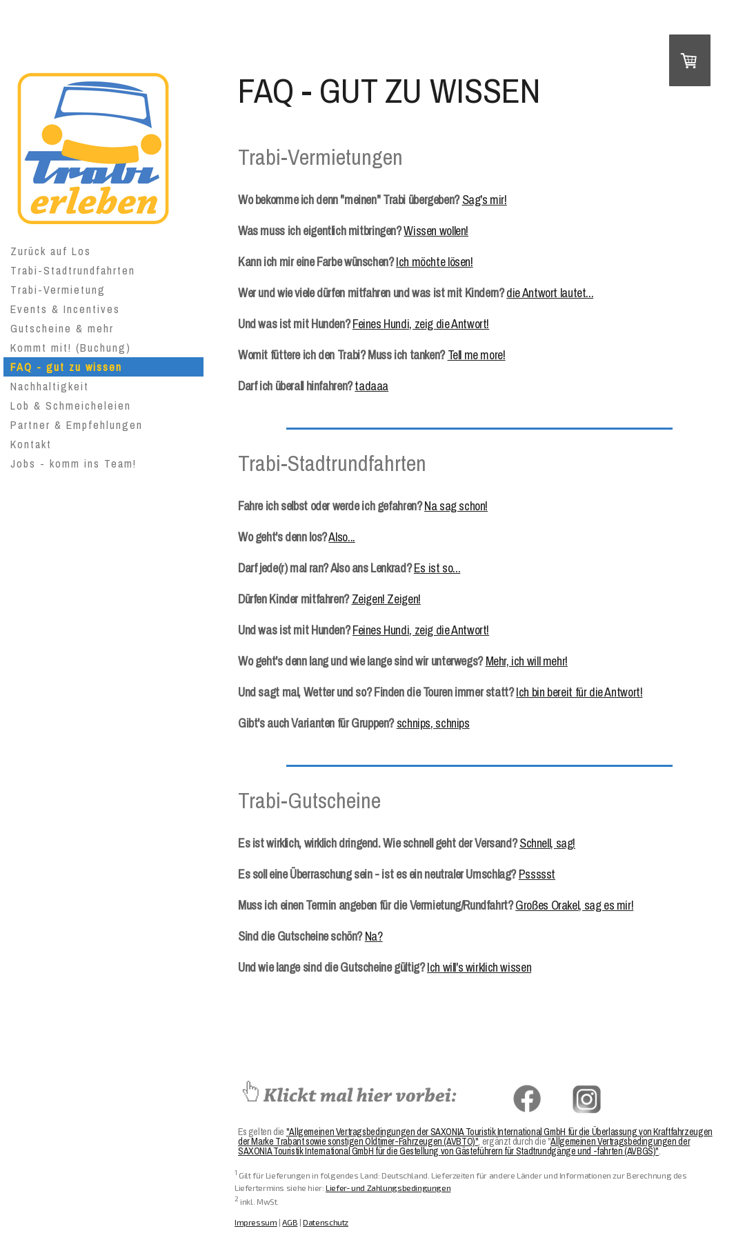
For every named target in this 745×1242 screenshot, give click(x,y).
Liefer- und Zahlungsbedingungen (388, 1187)
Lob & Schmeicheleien (70, 405)
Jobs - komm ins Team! (73, 463)
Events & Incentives (65, 309)
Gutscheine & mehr (62, 328)
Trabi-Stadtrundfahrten (72, 270)
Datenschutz (325, 1222)
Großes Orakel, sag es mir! (574, 905)
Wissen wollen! (436, 230)
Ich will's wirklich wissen (479, 967)
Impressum (256, 1222)
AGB (289, 1222)
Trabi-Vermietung (58, 289)
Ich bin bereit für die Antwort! (579, 692)
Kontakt (31, 444)
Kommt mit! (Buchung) (70, 347)
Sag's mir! (484, 199)
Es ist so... (437, 568)
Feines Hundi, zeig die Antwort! (420, 323)
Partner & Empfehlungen (76, 424)
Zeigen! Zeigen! (386, 599)
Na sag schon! (456, 505)
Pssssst (537, 874)
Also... (341, 536)
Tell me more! (477, 354)
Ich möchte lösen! (434, 261)
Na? (374, 936)
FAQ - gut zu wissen (66, 366)
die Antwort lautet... (549, 292)
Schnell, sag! (547, 843)
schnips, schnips (433, 723)
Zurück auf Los (50, 251)
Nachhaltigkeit (49, 386)
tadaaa (371, 385)
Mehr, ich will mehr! (527, 661)
